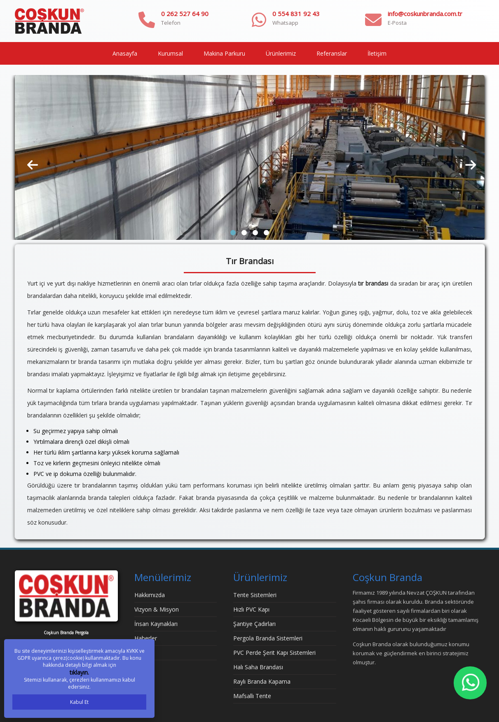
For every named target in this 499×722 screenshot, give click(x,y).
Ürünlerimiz (281, 53)
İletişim (377, 53)
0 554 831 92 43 (296, 13)
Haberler (145, 638)
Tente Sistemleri (254, 595)
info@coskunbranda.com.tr (425, 13)
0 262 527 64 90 (185, 13)
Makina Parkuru (224, 53)
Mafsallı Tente (252, 696)
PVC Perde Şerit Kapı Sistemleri (274, 652)
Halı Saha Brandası (258, 667)
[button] (233, 232)
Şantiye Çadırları (254, 624)
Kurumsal (170, 53)
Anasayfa (124, 53)
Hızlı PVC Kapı (251, 609)
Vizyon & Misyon (156, 609)
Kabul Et (79, 702)
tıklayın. (79, 672)
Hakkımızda (149, 595)
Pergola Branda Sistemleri (267, 638)
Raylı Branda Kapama (261, 681)
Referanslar (331, 53)
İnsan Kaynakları (156, 624)
